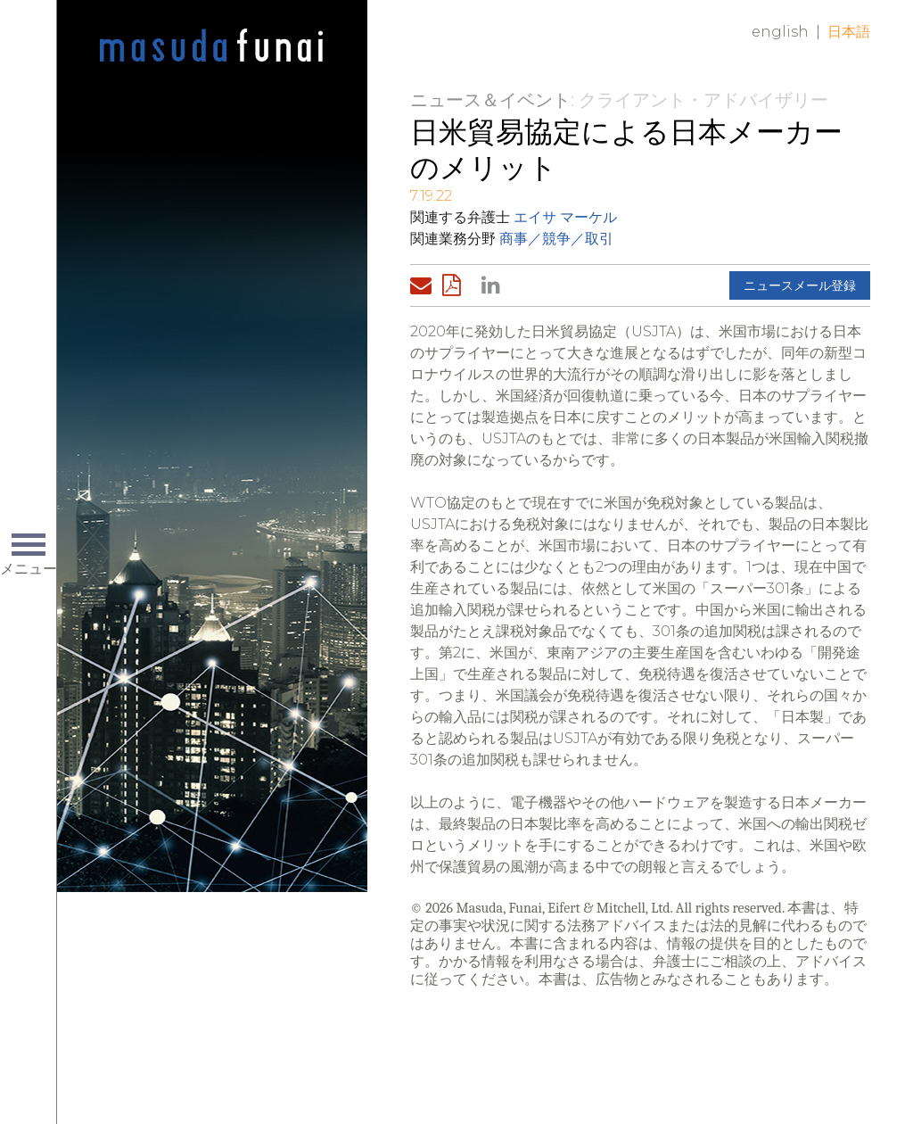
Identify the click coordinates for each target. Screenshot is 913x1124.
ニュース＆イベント (490, 100)
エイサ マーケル (565, 217)
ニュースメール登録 (800, 285)
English (780, 31)
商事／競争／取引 (556, 238)
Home (211, 46)
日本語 (848, 31)
